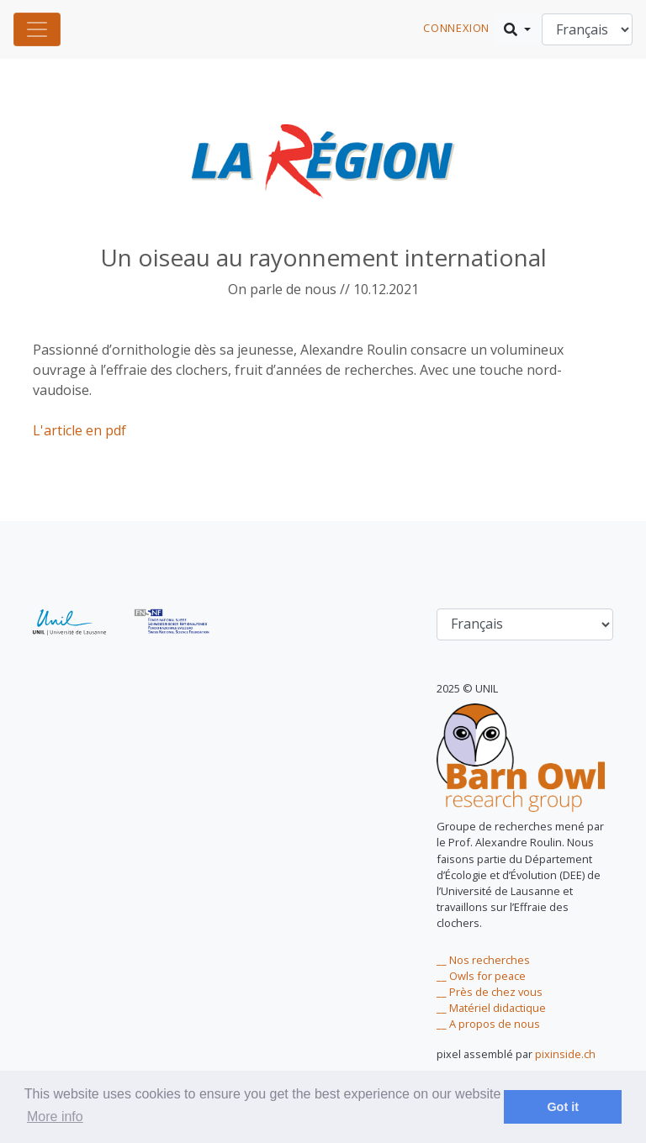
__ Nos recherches (483, 959)
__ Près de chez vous (490, 991)
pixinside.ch (565, 1053)
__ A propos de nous (488, 1023)
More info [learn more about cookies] (55, 1116)
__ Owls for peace (481, 975)
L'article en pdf (79, 430)
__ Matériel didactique (491, 1007)
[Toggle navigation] (37, 29)
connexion (456, 27)
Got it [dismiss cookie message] (563, 1107)
